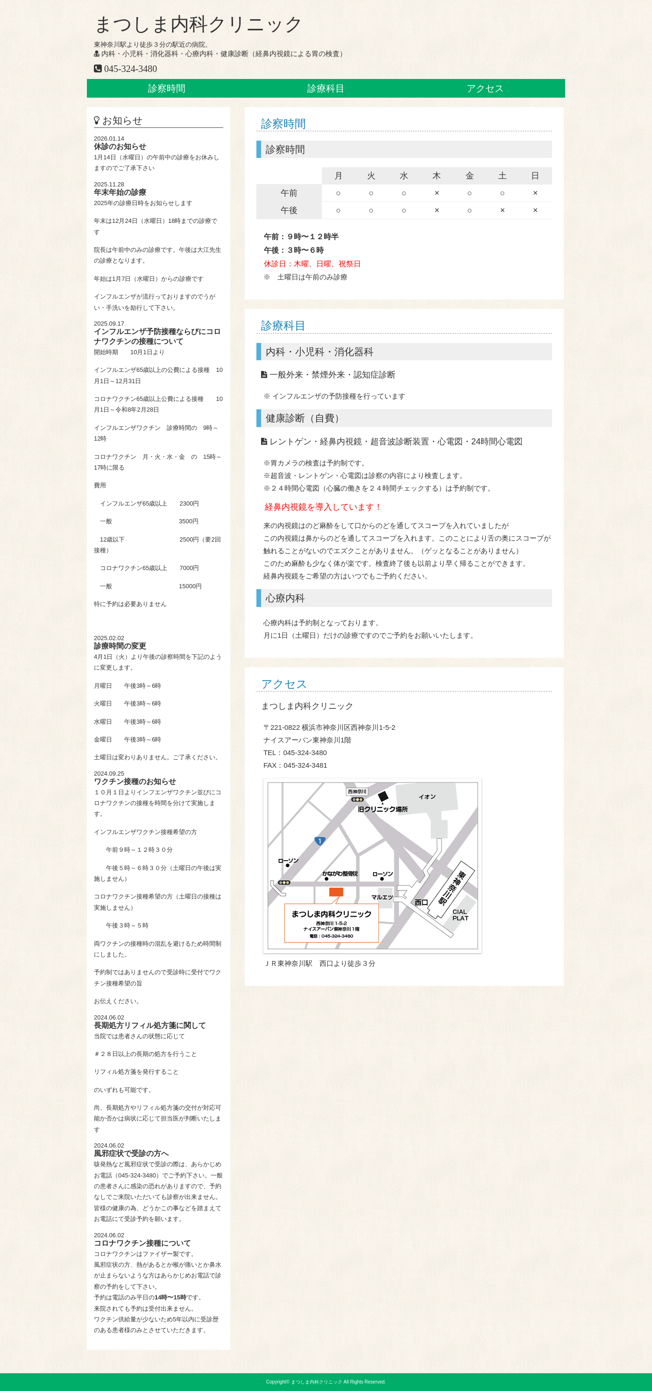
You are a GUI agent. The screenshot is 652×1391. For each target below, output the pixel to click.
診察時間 (166, 88)
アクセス (485, 88)
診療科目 (326, 88)
